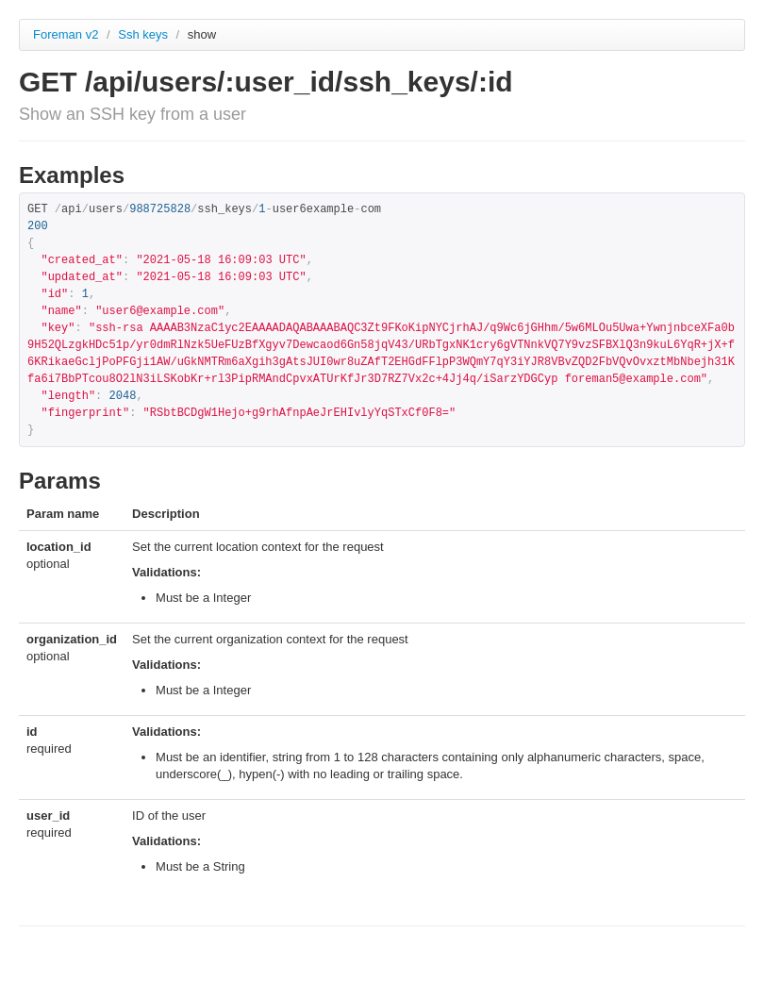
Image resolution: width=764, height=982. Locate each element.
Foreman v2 (65, 34)
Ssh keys (144, 34)
